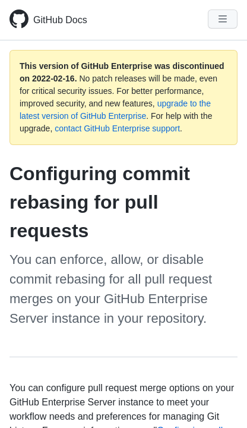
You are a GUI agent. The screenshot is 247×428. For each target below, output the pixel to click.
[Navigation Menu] (223, 19)
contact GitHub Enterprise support (117, 128)
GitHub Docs (60, 20)
